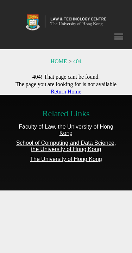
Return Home (66, 92)
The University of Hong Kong (66, 159)
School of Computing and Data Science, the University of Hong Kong (66, 146)
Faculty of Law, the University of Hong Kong (66, 130)
